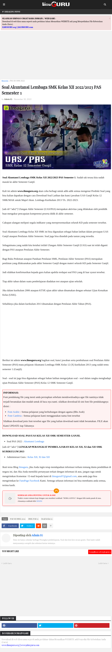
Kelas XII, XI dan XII (39, 457)
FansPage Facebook (29, 480)
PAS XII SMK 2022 (17, 81)
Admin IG (37, 535)
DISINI (39, 501)
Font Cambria (15, 415)
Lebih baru (7, 563)
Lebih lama (102, 563)
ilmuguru (23, 467)
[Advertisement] (56, 56)
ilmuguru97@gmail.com (64, 476)
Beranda (5, 81)
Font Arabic (14, 412)
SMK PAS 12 (33, 519)
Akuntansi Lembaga (34, 441)
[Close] (110, 18)
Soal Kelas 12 (46, 519)
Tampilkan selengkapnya (100, 552)
